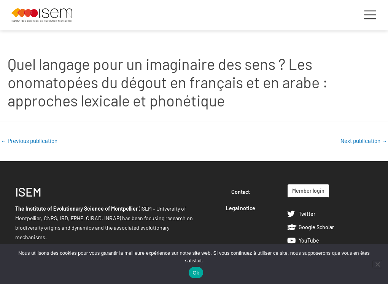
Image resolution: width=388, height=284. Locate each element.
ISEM (28, 191)
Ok (195, 273)
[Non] (377, 264)
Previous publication (29, 140)
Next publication (363, 140)
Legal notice (240, 208)
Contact (240, 192)
